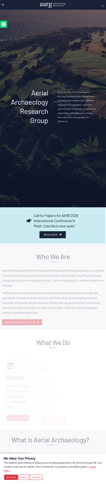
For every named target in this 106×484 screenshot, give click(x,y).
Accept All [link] (11, 477)
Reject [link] (24, 477)
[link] (3, 24)
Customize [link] (36, 477)
